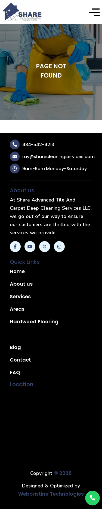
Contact (20, 359)
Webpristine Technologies (51, 493)
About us (21, 283)
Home (17, 271)
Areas (17, 309)
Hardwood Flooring (34, 321)
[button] (94, 12)
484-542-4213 (38, 144)
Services (20, 296)
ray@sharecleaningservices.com (58, 156)
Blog (15, 347)
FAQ (15, 372)
